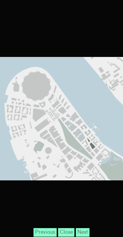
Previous (45, 232)
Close (66, 232)
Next (82, 232)
